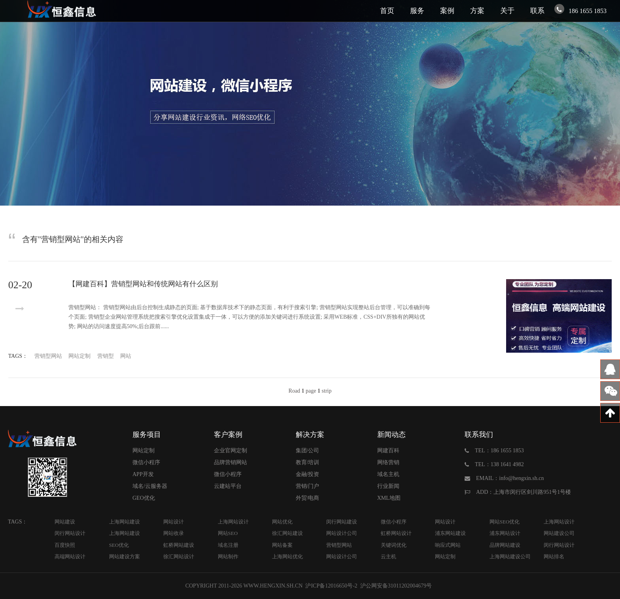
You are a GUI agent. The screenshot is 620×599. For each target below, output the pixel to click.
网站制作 (228, 556)
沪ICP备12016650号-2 (330, 586)
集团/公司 (307, 451)
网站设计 (173, 522)
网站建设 (65, 522)
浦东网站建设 (450, 533)
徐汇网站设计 (178, 556)
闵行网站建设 (341, 522)
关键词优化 (393, 545)
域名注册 (228, 545)
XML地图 (389, 498)
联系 (537, 11)
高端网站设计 (70, 556)
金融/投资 (307, 474)
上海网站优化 (287, 556)
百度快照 (65, 545)
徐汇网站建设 (287, 533)
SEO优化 (119, 545)
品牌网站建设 (505, 545)
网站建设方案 (124, 556)
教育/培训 (307, 462)
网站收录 (173, 533)
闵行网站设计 (70, 533)
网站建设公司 (559, 533)
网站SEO (228, 533)
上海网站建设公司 (510, 556)
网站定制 (79, 356)
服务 (417, 11)
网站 (125, 356)
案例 (447, 11)
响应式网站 (448, 545)
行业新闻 (388, 486)
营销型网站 (48, 356)
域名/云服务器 (149, 486)
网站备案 (282, 545)
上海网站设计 (233, 522)
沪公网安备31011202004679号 (396, 586)
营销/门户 (307, 486)
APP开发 (143, 474)
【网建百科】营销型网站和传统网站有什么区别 (143, 284)
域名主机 (388, 474)
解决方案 (310, 434)
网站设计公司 (341, 533)
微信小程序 (146, 462)
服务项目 (146, 434)
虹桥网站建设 (178, 545)
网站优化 (282, 522)
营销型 (105, 356)
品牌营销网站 (230, 462)
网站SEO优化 (505, 522)
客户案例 (228, 434)
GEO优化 (143, 498)
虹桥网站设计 (396, 533)
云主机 (388, 556)
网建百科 (388, 451)
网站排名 (554, 556)
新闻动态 (391, 434)
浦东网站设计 (505, 533)
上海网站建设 (124, 522)
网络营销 (388, 462)
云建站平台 (228, 486)
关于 (507, 11)
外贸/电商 (307, 498)
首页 (387, 11)
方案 (477, 11)
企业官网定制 (230, 451)
